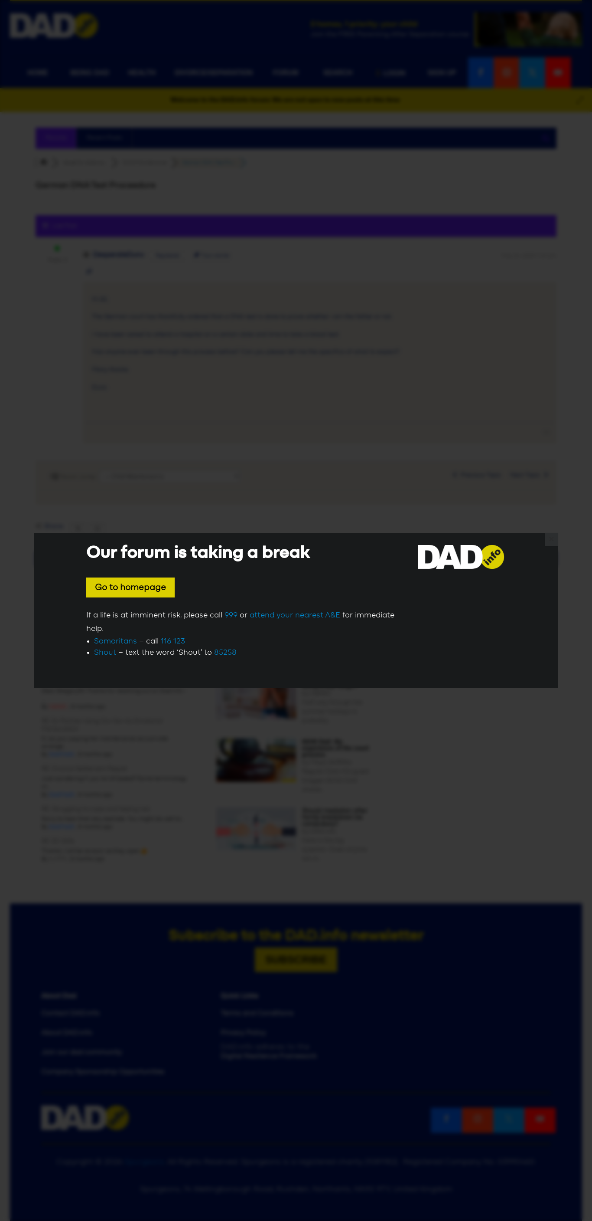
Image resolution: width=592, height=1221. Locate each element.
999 (230, 615)
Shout (105, 652)
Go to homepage (130, 587)
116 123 (173, 641)
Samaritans (115, 641)
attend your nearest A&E (295, 615)
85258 (225, 652)
